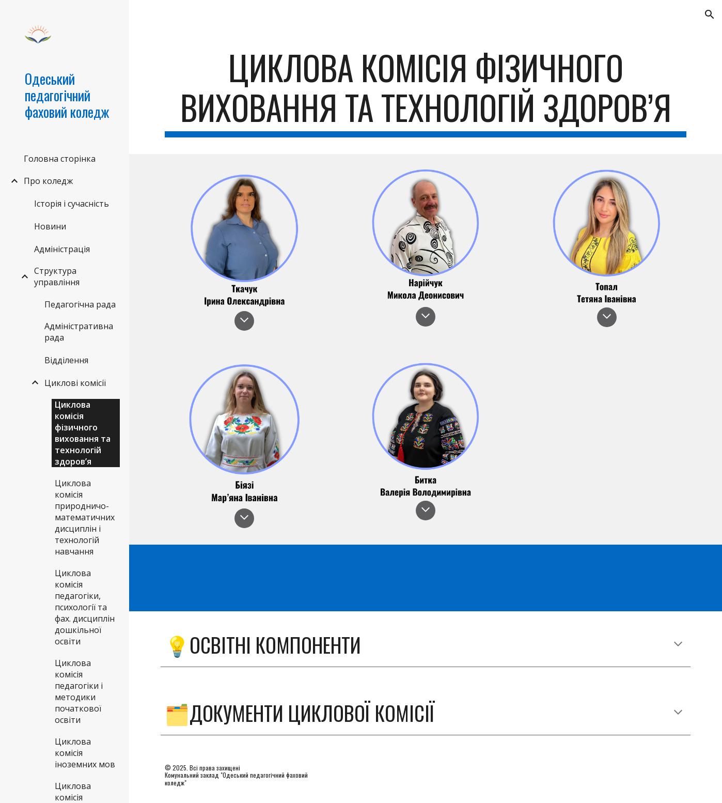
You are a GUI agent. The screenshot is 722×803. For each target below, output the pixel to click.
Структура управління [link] (57, 276)
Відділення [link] (66, 360)
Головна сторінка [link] (60, 158)
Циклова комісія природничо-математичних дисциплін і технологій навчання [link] (85, 517)
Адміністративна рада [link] (78, 331)
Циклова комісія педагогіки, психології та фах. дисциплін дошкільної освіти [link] (85, 607)
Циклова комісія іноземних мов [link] (85, 753)
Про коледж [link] (48, 181)
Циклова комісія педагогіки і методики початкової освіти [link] (79, 691)
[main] (425, 92)
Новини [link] (50, 226)
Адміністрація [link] (62, 249)
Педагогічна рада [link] (80, 304)
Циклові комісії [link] (75, 383)
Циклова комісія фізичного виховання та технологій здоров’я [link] (83, 433)
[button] (709, 14)
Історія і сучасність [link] (71, 203)
